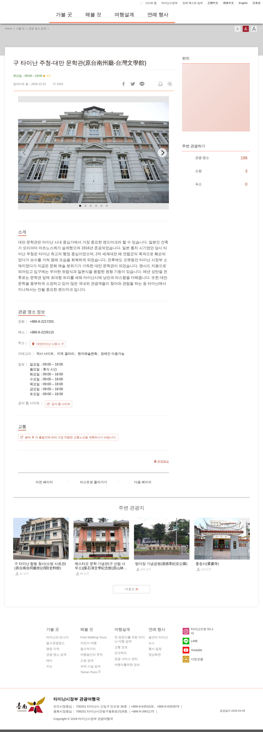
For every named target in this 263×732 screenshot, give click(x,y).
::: (141, 3)
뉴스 (152, 643)
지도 (49, 666)
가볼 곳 (64, 14)
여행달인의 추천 (91, 654)
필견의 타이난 (158, 637)
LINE (194, 641)
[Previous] (24, 152)
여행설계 (124, 14)
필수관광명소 (55, 643)
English (243, 3)
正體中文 (213, 3)
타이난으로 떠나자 (202, 631)
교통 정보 (121, 647)
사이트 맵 (151, 3)
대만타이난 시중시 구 (50, 344)
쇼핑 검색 (86, 660)
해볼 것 (93, 14)
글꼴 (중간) (246, 29)
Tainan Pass (88, 672)
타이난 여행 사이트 (22, 14)
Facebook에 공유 (123, 84)
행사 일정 (155, 649)
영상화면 (155, 654)
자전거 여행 (88, 643)
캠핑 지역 (52, 649)
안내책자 (120, 653)
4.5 (48, 75)
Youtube (196, 650)
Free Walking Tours (93, 637)
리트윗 (133, 84)
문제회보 (170, 84)
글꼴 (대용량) (254, 29)
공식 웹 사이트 (61, 404)
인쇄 (160, 84)
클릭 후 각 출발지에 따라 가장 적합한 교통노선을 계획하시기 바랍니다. (70, 437)
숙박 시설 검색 (90, 666)
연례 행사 (157, 14)
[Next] (162, 152)
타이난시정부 (169, 3)
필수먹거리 (88, 649)
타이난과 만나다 (57, 637)
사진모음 (197, 659)
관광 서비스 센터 (126, 659)
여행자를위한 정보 (127, 664)
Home (8, 28)
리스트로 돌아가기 (93, 482)
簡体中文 (228, 3)
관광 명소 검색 (37, 28)
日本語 (257, 3)
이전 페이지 (44, 482)
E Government (223, 718)
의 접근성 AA (237, 718)
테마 (49, 660)
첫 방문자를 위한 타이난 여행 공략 (129, 639)
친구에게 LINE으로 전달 (142, 84)
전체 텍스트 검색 (192, 3)
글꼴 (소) (237, 29)
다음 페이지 (142, 482)
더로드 (130, 589)
